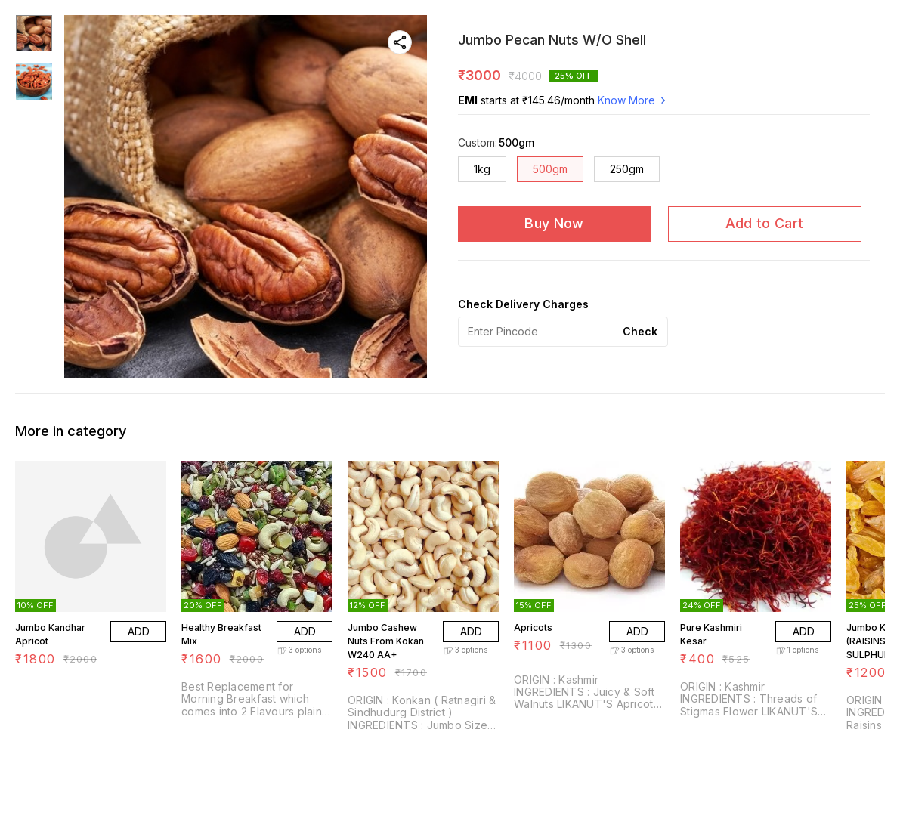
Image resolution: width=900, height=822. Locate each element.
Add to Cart (764, 223)
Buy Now (553, 223)
